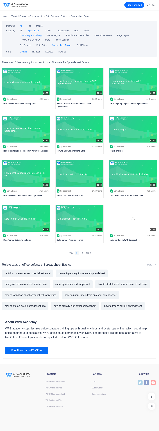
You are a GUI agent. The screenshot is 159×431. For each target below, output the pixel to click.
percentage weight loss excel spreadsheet (82, 273)
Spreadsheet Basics (80, 16)
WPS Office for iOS (53, 400)
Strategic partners (99, 394)
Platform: (10, 26)
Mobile (39, 26)
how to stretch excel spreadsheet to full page (122, 284)
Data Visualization (103, 35)
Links (94, 382)
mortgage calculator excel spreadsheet (26, 284)
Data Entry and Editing (56, 16)
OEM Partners (97, 388)
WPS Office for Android (55, 394)
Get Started (25, 45)
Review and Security (30, 40)
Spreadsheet (36, 16)
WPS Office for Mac (54, 388)
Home (5, 16)
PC (29, 26)
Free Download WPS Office (26, 350)
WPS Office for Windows (56, 382)
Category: (11, 30)
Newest (49, 51)
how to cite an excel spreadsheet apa (25, 306)
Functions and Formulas (77, 35)
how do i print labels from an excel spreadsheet (90, 295)
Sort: (8, 51)
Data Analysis (53, 35)
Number (36, 51)
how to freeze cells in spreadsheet (123, 306)
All (21, 26)
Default (23, 51)
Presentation (63, 30)
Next (88, 253)
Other (87, 30)
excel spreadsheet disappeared (72, 284)
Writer (48, 30)
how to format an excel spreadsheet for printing (31, 295)
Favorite (62, 51)
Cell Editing (82, 45)
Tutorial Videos (18, 16)
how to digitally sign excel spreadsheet (75, 306)
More (47, 40)
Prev (70, 253)
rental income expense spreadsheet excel (27, 273)
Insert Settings (63, 40)
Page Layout (123, 35)
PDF (76, 30)
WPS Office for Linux (54, 406)
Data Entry (41, 45)
